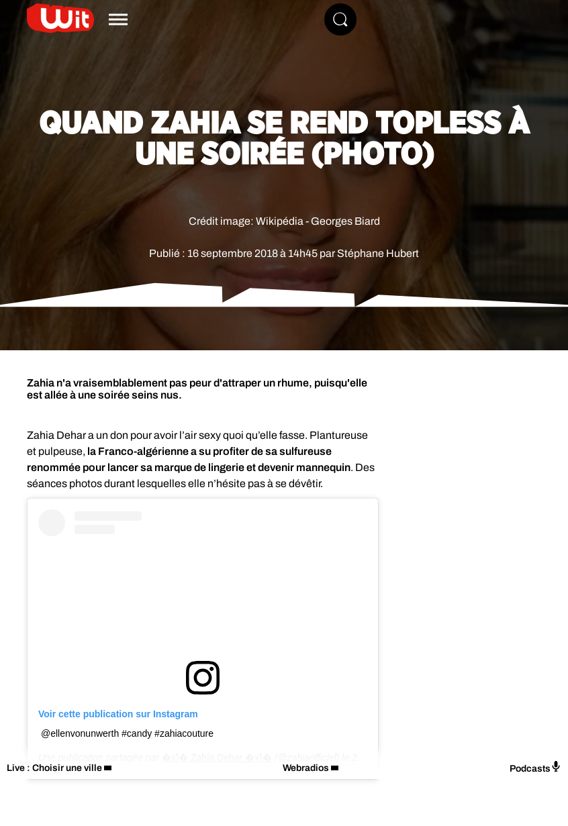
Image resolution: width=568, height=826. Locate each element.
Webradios (306, 768)
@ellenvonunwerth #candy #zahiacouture (127, 733)
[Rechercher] (340, 19)
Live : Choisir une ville (54, 768)
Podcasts (535, 767)
